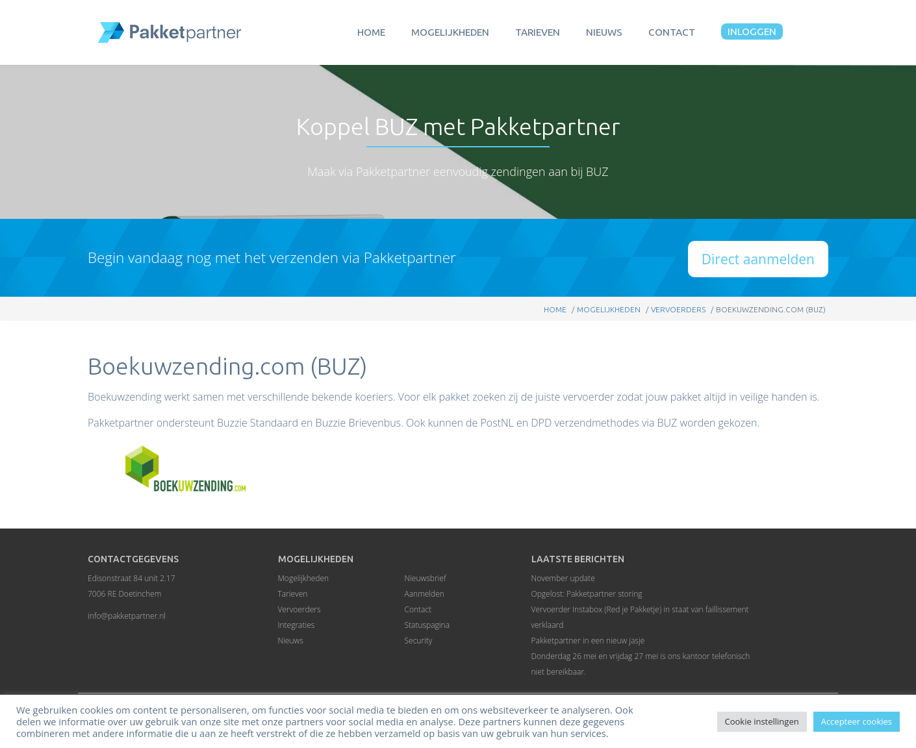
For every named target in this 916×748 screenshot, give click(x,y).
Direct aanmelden (758, 259)
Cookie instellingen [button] (762, 721)
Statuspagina (427, 624)
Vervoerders (678, 309)
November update (563, 578)
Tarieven (537, 32)
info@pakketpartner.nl (127, 615)
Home (371, 32)
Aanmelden (424, 593)
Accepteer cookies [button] (856, 721)
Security (419, 640)
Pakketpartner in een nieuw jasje (588, 640)
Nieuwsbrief (425, 578)
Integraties (296, 624)
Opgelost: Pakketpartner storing (586, 593)
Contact (671, 32)
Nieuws (604, 32)
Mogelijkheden (450, 32)
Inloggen (752, 31)
